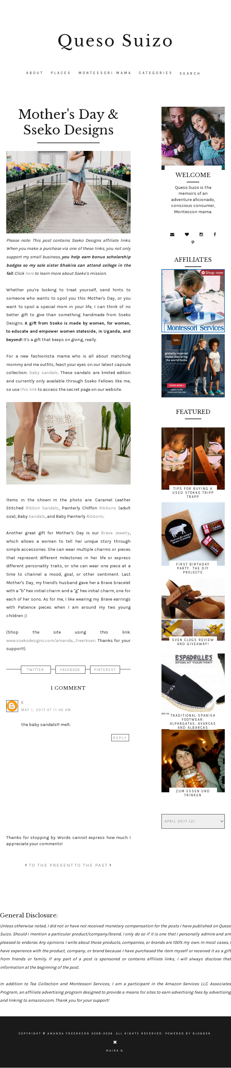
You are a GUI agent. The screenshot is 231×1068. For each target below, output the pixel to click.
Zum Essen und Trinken (193, 793)
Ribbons (107, 508)
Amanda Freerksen (68, 1033)
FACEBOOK (70, 670)
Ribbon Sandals (42, 508)
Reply (120, 738)
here (29, 273)
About (35, 73)
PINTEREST (105, 670)
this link (28, 389)
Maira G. (115, 1050)
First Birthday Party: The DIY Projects (193, 568)
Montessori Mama (105, 73)
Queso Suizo (115, 41)
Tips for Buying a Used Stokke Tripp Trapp (193, 493)
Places (61, 73)
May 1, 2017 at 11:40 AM (46, 710)
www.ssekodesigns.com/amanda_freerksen (50, 640)
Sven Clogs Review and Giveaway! (193, 642)
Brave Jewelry (115, 533)
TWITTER (35, 670)
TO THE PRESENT (49, 865)
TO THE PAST (93, 865)
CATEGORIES (156, 73)
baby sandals (43, 372)
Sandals (37, 516)
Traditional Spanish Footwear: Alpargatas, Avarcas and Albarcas (193, 722)
